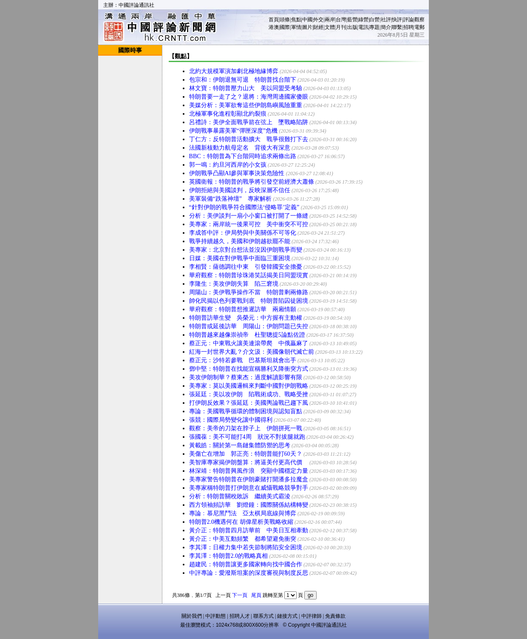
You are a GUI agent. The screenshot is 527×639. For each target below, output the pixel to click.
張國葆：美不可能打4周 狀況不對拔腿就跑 (247, 437)
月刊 (341, 27)
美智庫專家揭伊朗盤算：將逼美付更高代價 (248, 462)
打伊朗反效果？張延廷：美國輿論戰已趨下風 (248, 403)
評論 (408, 20)
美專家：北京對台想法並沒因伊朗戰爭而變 (245, 250)
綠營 (363, 20)
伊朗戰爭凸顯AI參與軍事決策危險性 (237, 173)
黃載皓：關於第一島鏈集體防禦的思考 (239, 445)
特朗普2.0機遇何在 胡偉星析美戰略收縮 (241, 522)
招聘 (408, 27)
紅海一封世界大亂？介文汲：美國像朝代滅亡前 (251, 352)
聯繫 (397, 27)
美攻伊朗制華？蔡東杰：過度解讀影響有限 (245, 377)
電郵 (419, 27)
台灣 (341, 20)
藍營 (352, 20)
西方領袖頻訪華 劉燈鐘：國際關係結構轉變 (248, 505)
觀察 (419, 20)
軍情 (296, 27)
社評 (386, 20)
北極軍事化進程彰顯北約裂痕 (227, 114)
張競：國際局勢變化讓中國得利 (230, 420)
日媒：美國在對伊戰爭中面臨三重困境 (239, 258)
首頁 (274, 20)
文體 (330, 27)
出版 (352, 27)
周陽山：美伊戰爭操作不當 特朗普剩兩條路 (248, 292)
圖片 (307, 27)
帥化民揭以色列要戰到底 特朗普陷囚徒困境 (248, 301)
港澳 (274, 27)
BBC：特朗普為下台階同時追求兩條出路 (242, 156)
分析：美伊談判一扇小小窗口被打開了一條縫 (248, 216)
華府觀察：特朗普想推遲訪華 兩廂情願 (242, 309)
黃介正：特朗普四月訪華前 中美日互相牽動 (248, 530)
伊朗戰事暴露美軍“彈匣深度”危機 (233, 131)
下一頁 (239, 595)
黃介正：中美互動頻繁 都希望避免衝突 (242, 539)
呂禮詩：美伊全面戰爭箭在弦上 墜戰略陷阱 (248, 122)
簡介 (386, 27)
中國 (307, 20)
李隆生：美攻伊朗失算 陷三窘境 (233, 284)
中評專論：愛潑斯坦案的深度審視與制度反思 (248, 573)
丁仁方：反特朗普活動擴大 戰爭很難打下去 (248, 139)
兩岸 (330, 20)
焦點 (296, 20)
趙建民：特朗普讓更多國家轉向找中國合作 (245, 564)
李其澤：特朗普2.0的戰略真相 (228, 556)
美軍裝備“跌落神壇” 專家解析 (230, 199)
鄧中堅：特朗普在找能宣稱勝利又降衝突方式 (248, 369)
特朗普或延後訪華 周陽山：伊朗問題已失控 (248, 326)
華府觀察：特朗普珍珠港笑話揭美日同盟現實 (248, 275)
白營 (374, 20)
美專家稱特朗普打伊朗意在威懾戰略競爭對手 (248, 488)
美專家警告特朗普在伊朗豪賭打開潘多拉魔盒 (248, 479)
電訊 (363, 27)
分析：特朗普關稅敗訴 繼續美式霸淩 (239, 496)
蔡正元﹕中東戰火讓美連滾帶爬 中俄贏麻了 (248, 343)
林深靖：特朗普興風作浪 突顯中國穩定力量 (248, 471)
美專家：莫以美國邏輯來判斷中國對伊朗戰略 (248, 386)
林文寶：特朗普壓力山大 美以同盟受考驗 (245, 88)
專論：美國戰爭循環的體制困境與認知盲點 (245, 411)
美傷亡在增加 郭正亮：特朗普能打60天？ (245, 454)
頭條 (285, 20)
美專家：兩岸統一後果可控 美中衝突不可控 (248, 224)
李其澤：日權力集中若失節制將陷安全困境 (245, 547)
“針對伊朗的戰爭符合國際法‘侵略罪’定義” (244, 207)
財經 (318, 27)
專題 (374, 27)
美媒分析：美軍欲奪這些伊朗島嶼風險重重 (245, 105)
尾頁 (256, 595)
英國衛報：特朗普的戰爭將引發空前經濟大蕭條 (251, 182)
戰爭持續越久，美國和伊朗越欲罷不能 (239, 241)
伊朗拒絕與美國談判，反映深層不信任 (239, 190)
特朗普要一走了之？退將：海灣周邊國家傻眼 (248, 97)
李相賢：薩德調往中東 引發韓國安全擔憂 (245, 267)
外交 (318, 20)
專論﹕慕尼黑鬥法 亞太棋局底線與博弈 (242, 513)
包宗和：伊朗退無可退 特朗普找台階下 (242, 80)
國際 (285, 27)
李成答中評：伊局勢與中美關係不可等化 (242, 233)
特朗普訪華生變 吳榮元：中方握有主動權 (245, 318)
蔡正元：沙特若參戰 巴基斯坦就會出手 (242, 360)
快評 (397, 20)
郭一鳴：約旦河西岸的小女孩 (227, 165)
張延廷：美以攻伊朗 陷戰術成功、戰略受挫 (248, 394)
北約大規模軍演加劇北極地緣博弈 (233, 71)
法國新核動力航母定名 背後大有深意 (239, 148)
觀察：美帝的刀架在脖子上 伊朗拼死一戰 (245, 428)
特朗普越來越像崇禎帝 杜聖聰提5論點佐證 (247, 335)
